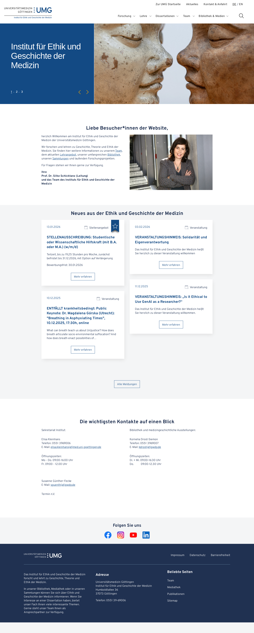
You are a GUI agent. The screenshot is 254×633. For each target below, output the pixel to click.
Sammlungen (60, 159)
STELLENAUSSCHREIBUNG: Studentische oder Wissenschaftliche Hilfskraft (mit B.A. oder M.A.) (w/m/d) (82, 242)
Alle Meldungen (127, 384)
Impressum (177, 555)
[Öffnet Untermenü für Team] (193, 16)
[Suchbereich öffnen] (241, 15)
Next (87, 92)
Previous (79, 92)
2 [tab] (17, 92)
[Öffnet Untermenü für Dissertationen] (178, 16)
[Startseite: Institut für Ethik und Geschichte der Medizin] (28, 13)
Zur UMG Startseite (168, 4)
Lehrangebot (68, 155)
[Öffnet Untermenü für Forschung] (134, 16)
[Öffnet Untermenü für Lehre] (150, 16)
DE (234, 4)
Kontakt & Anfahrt (215, 4)
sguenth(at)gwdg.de (63, 485)
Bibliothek (113, 155)
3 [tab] (22, 92)
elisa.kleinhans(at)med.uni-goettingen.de (76, 447)
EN (241, 4)
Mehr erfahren (83, 277)
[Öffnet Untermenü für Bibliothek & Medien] (228, 16)
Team (118, 151)
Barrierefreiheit (220, 555)
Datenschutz (197, 555)
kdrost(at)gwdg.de (150, 447)
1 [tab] (11, 92)
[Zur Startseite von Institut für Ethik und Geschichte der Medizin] (43, 556)
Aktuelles (192, 4)
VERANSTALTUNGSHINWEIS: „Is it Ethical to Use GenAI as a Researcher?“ (171, 299)
